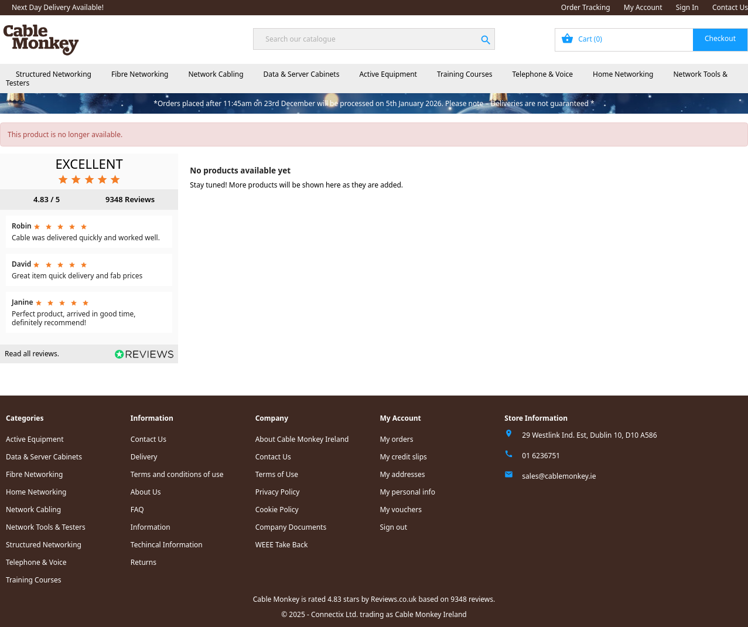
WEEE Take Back (281, 545)
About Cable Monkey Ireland (302, 439)
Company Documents (291, 527)
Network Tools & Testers (46, 527)
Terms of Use (276, 474)
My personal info (407, 492)
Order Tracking (585, 7)
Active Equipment (388, 74)
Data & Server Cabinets (302, 74)
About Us (146, 492)
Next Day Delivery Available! (58, 7)
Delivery (144, 457)
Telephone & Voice (542, 74)
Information (150, 527)
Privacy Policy (277, 492)
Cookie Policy (277, 509)
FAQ (137, 509)
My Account (643, 7)
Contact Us (730, 7)
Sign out (393, 527)
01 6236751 (541, 456)
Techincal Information (167, 545)
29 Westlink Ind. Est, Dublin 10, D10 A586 (589, 435)
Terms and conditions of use (177, 474)
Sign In (687, 7)
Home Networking (623, 74)
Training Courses (465, 74)
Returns (143, 562)
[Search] (373, 39)
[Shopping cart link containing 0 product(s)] (651, 40)
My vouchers (401, 509)
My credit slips (403, 457)
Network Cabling (215, 74)
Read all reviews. (32, 353)
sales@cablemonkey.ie (559, 476)
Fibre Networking (139, 74)
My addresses (402, 474)
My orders (396, 439)
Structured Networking (53, 74)
